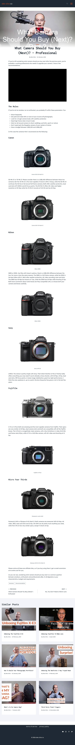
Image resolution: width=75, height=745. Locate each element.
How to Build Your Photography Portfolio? (18, 670)
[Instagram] (66, 731)
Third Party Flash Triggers (50, 707)
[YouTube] (63, 731)
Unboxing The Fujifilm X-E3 (13, 634)
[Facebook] (69, 731)
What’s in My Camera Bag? (13, 707)
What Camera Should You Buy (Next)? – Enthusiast (22, 591)
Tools (37, 44)
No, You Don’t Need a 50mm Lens (53, 590)
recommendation (20, 583)
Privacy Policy (44, 726)
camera (11, 583)
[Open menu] (71, 3)
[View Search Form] (67, 3)
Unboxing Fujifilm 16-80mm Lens (52, 634)
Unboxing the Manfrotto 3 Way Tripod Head (56, 670)
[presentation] (19, 619)
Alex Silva (33, 57)
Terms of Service (31, 726)
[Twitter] (72, 731)
